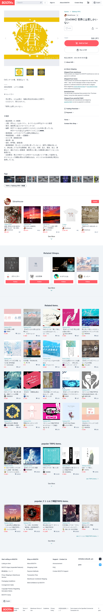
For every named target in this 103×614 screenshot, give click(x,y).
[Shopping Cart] (88, 2)
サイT (64, 226)
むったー (87, 276)
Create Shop (79, 2)
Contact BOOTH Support (60, 571)
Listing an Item (6, 563)
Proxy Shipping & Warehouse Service (11, 576)
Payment (69, 112)
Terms (66, 119)
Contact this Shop (70, 123)
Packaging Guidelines (8, 581)
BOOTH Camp (6, 595)
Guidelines (46, 608)
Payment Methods (33, 571)
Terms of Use (25, 609)
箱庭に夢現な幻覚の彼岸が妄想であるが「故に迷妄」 (12, 227)
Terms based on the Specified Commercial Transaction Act (81, 609)
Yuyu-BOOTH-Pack (92, 86)
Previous (5, 38)
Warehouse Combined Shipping (37, 579)
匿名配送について (7, 571)
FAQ (54, 567)
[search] (41, 2)
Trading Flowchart (72, 108)
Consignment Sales (8, 585)
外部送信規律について (63, 609)
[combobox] (29, 2)
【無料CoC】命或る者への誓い (89, 227)
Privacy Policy (53, 609)
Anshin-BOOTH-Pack (79, 86)
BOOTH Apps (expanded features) (12, 567)
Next (57, 38)
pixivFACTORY (68, 102)
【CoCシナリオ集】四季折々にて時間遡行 (50, 227)
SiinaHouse (17, 201)
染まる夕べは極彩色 (30, 226)
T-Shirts (64, 224)
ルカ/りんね (64, 276)
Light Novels (46, 224)
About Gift (69, 62)
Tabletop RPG (76, 11)
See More (51, 289)
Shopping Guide (32, 567)
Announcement (57, 563)
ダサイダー (15, 276)
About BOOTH (64, 2)
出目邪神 (39, 276)
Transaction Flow (32, 575)
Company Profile (16, 609)
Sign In (52, 2)
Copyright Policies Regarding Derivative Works (11, 590)
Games (66, 11)
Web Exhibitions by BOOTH (35, 583)
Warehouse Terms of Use (35, 609)
